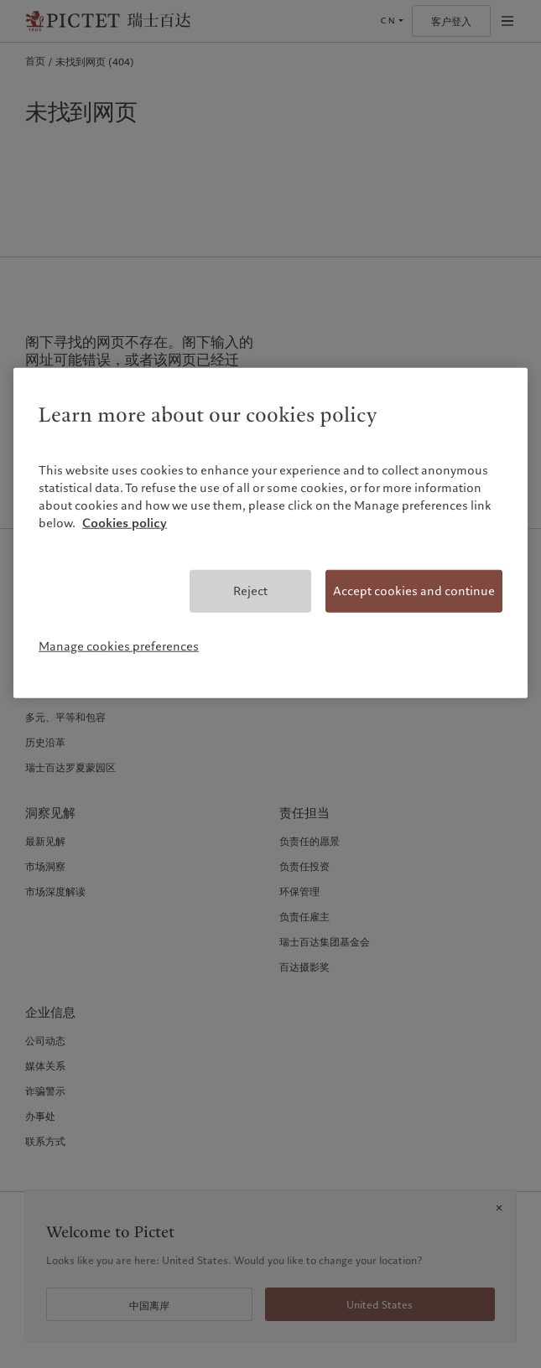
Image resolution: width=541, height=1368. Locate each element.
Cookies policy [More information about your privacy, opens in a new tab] (124, 523)
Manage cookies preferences (119, 646)
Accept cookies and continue (414, 591)
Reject (250, 591)
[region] (270, 532)
